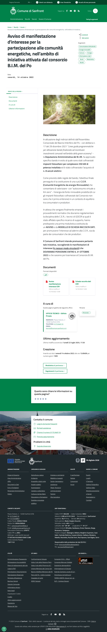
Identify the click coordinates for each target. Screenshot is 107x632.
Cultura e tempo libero (38, 494)
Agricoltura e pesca (37, 475)
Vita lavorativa (55, 497)
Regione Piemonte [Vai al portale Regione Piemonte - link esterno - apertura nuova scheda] (14, 2)
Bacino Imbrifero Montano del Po (42, 572)
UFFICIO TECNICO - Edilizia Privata (56, 314)
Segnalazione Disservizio (15, 575)
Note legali (11, 590)
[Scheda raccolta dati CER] (73, 281)
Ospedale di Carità (37, 578)
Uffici (9, 481)
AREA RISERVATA (52, 629)
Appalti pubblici (36, 484)
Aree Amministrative (14, 478)
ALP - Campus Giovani (61, 581)
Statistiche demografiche (62, 565)
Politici (10, 494)
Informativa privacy (14, 587)
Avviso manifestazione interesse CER (55, 284)
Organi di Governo (13, 475)
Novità (16, 27)
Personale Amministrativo (16, 491)
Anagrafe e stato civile (38, 481)
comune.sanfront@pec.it (20, 525)
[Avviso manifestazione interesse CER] (47, 281)
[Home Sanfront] (27, 11)
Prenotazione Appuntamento (17, 572)
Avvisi (22, 27)
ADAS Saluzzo (35, 581)
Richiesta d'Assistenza (15, 578)
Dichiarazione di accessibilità (17, 562)
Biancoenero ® (61, 626)
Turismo (52, 494)
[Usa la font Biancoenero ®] (44, 2)
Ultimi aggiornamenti (14, 600)
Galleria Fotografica (92, 484)
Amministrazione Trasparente (17, 559)
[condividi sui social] (83, 34)
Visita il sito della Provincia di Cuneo (42, 565)
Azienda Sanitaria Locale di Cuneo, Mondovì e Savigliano (72, 572)
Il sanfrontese (74, 475)
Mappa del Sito (12, 606)
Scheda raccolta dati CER (83, 282)
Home (9, 27)
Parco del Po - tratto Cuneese (41, 575)
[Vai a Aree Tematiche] (64, 2)
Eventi (88, 475)
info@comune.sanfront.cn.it (21, 528)
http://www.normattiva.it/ (62, 575)
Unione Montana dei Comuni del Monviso (44, 568)
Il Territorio (89, 481)
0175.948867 (15, 518)
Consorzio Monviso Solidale (63, 562)
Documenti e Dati (13, 484)
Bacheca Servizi (13, 581)
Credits (10, 597)
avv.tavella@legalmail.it (65, 547)
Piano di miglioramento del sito (18, 565)
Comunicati (74, 481)
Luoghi (88, 478)
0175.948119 (58, 324)
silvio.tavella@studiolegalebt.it (69, 544)
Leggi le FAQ (12, 568)
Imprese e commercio (57, 475)
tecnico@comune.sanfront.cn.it (56, 328)
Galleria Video (90, 487)
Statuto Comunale (14, 584)
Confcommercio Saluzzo (39, 559)
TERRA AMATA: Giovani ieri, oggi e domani (68, 578)
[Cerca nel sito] (95, 11)
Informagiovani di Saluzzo (62, 568)
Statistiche (11, 603)
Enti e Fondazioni (13, 487)
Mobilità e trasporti (56, 478)
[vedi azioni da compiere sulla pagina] (83, 37)
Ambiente (34, 478)
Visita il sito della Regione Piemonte (42, 562)
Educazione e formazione (39, 497)
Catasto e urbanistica (38, 491)
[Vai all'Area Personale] (85, 2)
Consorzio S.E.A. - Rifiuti (62, 559)
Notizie (72, 478)
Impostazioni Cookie (14, 594)
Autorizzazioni (35, 487)
